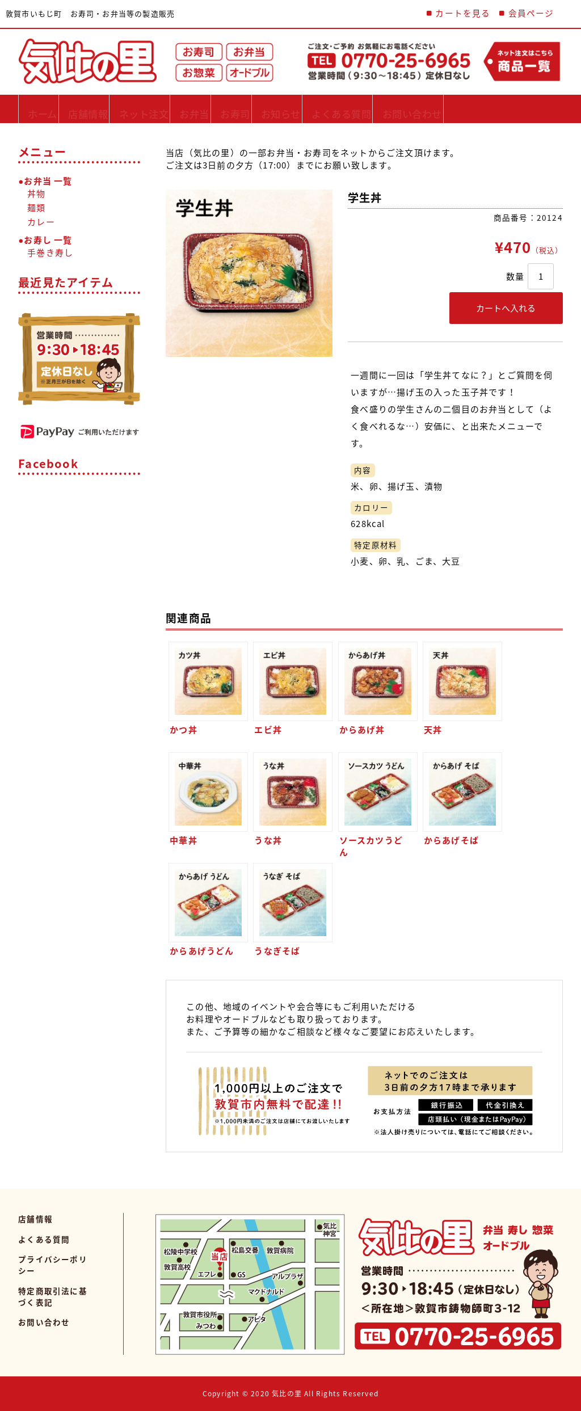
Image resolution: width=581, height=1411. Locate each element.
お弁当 (233, 108)
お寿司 (285, 108)
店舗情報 (102, 108)
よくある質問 (415, 108)
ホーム (44, 108)
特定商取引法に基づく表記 (52, 1296)
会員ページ (531, 13)
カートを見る (462, 13)
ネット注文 (170, 108)
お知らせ (342, 108)
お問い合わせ (499, 108)
